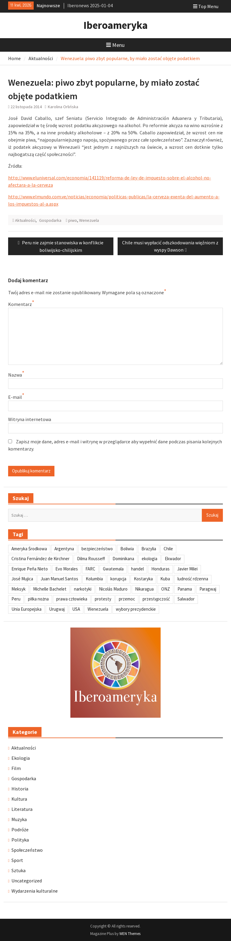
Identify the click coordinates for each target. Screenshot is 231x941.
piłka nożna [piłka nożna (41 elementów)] (38, 599)
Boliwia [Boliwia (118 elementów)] (127, 548)
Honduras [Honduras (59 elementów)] (160, 569)
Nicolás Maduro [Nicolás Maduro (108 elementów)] (113, 589)
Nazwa (15, 375)
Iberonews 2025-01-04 (90, 5)
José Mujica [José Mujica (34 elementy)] (22, 579)
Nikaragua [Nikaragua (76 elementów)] (144, 589)
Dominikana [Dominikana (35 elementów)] (123, 558)
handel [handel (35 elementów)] (137, 569)
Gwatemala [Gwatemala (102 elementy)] (113, 569)
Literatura (21, 809)
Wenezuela (89, 220)
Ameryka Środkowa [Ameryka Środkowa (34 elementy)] (29, 548)
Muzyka (19, 819)
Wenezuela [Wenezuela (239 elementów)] (98, 609)
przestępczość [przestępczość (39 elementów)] (156, 599)
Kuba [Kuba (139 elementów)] (165, 579)
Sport (17, 860)
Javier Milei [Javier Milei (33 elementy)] (187, 569)
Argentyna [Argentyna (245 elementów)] (64, 548)
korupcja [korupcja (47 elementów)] (118, 579)
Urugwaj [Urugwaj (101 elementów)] (57, 609)
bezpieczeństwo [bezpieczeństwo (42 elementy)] (97, 548)
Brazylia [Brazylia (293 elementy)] (148, 548)
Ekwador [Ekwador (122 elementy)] (173, 558)
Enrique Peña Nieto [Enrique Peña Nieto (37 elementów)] (29, 569)
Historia (19, 789)
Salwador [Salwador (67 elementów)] (186, 599)
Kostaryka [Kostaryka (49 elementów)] (143, 579)
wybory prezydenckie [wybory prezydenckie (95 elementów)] (136, 609)
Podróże (20, 829)
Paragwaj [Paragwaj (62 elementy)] (207, 589)
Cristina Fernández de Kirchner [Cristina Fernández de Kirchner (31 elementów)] (40, 558)
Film (16, 768)
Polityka (20, 840)
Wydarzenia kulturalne (34, 891)
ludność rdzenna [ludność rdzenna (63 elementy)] (192, 579)
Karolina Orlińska (63, 106)
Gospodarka (50, 220)
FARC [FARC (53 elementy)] (90, 569)
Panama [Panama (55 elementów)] (184, 589)
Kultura (19, 799)
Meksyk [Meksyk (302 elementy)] (18, 589)
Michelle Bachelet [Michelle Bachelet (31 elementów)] (49, 589)
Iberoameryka (115, 25)
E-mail (15, 397)
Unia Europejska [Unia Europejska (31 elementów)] (26, 609)
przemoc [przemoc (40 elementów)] (127, 599)
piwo (72, 220)
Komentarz (20, 304)
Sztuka (18, 870)
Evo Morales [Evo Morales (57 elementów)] (66, 569)
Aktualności (25, 220)
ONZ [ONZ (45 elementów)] (165, 589)
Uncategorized (26, 881)
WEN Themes (129, 933)
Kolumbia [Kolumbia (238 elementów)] (94, 579)
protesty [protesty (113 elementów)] (103, 599)
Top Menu (205, 6)
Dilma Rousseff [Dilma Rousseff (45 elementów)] (91, 558)
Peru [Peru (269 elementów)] (15, 599)
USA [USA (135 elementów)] (76, 609)
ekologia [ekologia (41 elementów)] (149, 558)
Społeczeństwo (27, 850)
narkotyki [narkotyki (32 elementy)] (82, 589)
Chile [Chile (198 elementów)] (168, 548)
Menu (115, 44)
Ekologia (20, 758)
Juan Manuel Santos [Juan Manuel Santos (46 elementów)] (59, 579)
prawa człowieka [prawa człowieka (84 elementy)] (71, 599)
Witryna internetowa (29, 419)
